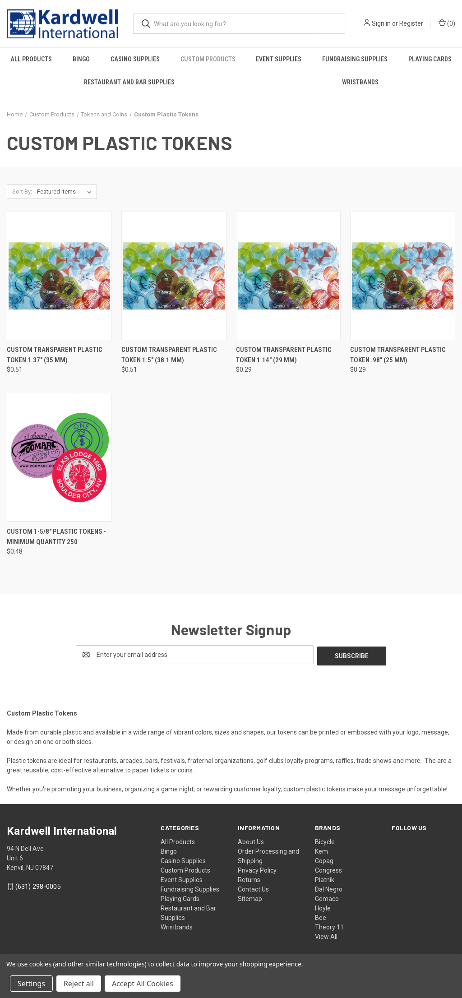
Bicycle (325, 840)
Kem (321, 850)
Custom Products (208, 59)
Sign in (381, 23)
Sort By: (22, 191)
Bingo (81, 59)
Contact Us (253, 888)
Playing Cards (180, 897)
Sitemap (250, 897)
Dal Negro (328, 888)
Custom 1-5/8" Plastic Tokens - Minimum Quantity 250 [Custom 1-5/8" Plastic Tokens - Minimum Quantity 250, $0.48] (56, 536)
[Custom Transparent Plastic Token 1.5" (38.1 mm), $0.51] (174, 275)
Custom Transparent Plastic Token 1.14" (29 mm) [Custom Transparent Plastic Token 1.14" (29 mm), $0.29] (284, 355)
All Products (31, 59)
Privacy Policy (257, 869)
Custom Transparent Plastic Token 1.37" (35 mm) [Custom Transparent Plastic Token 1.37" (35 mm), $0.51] (54, 355)
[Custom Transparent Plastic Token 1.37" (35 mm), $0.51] (59, 275)
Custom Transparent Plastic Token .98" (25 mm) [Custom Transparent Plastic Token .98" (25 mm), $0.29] (398, 355)
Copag (324, 859)
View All (326, 935)
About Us (251, 840)
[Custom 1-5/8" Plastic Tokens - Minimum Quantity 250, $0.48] (59, 457)
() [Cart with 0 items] (447, 23)
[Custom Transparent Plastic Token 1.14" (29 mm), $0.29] (288, 275)
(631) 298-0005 (37, 885)
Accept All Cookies (142, 984)
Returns (249, 878)
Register (411, 23)
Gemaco (327, 897)
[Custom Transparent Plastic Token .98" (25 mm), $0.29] (402, 275)
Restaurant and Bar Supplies (129, 82)
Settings (31, 984)
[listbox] (66, 192)
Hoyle (323, 906)
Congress (328, 869)
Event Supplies (278, 59)
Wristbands (360, 82)
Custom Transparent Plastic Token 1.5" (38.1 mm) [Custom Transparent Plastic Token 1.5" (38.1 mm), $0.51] (169, 355)
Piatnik (324, 878)
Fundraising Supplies (355, 59)
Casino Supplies (135, 59)
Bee (320, 916)
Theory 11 (329, 925)
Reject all (79, 984)
